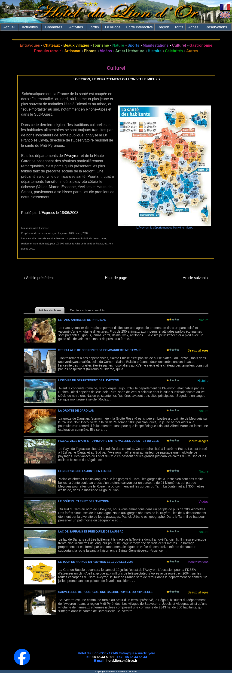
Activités (76, 27)
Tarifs (178, 27)
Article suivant (195, 278)
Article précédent (39, 278)
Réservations (216, 27)
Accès (193, 27)
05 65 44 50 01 (103, 657)
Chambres (53, 27)
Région (163, 27)
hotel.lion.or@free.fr (122, 660)
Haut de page (116, 278)
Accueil (9, 27)
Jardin (94, 27)
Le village (113, 27)
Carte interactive (139, 27)
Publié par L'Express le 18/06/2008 (50, 213)
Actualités (30, 27)
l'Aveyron (71, 156)
